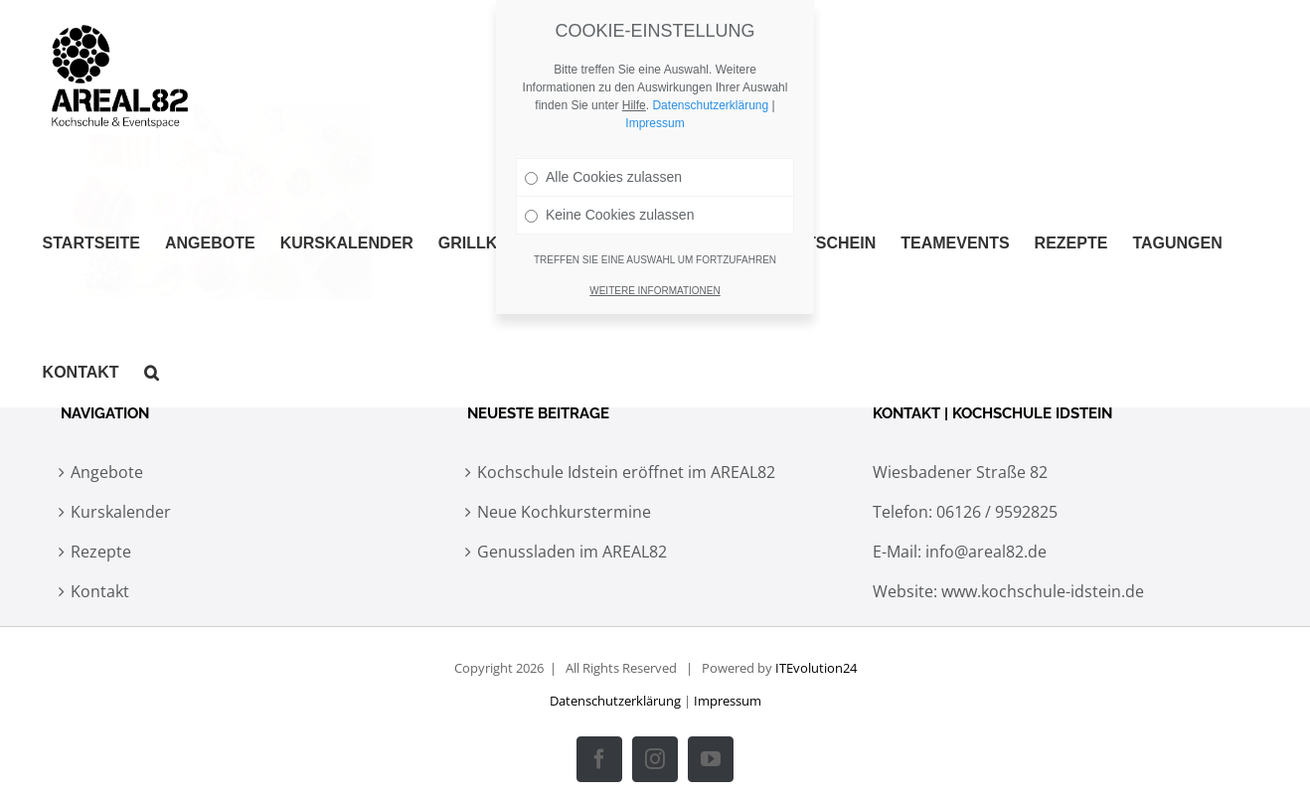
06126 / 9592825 (997, 512)
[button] (151, 372)
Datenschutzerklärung (615, 701)
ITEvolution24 (816, 668)
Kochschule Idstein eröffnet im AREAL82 (626, 472)
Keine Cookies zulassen (609, 215)
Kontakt (100, 591)
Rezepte (101, 551)
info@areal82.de (986, 551)
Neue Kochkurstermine (564, 512)
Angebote (107, 472)
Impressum (727, 701)
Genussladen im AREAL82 (572, 551)
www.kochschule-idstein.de (1042, 591)
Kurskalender (121, 512)
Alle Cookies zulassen (603, 177)
